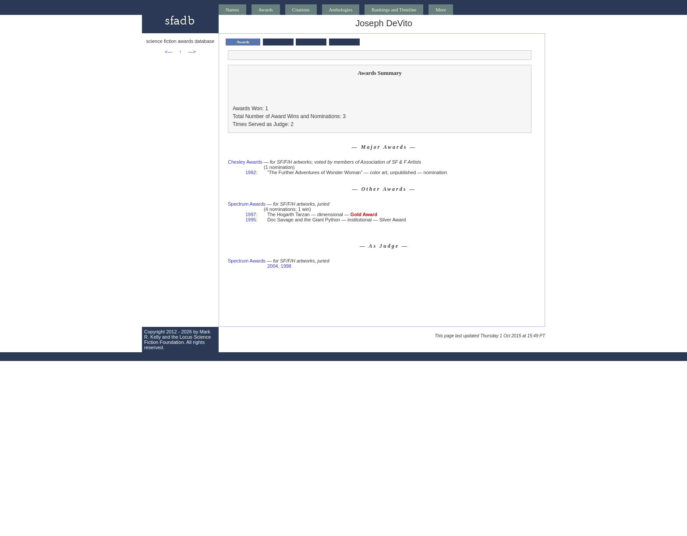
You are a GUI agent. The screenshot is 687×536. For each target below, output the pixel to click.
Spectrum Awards (247, 204)
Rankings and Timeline (394, 9)
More (441, 9)
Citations (301, 9)
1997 (250, 214)
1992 (250, 172)
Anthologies (341, 9)
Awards (266, 9)
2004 (272, 266)
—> (192, 51)
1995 (250, 219)
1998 (286, 266)
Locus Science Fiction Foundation (177, 339)
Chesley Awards (245, 162)
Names (232, 9)
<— (168, 51)
